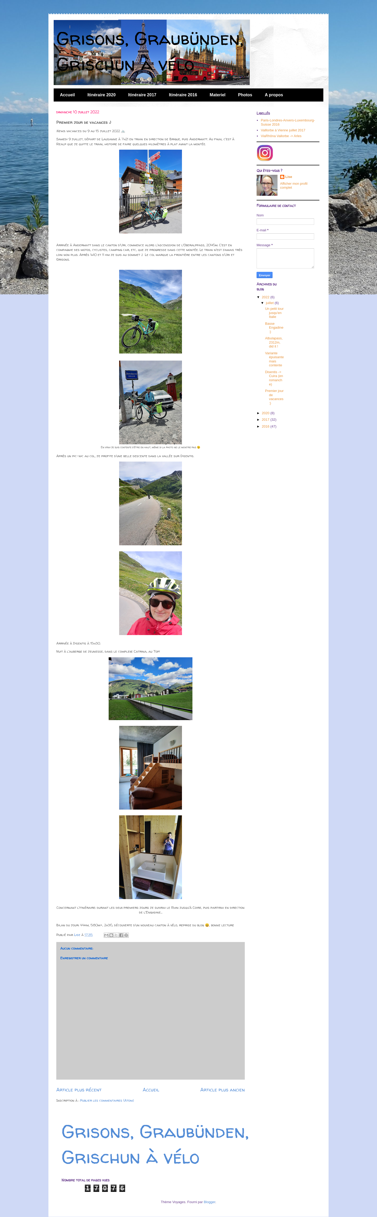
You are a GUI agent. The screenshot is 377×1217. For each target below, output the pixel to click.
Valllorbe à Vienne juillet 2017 (283, 130)
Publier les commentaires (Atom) (107, 1100)
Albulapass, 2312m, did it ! (273, 342)
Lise (288, 177)
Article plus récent (79, 1089)
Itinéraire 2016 (183, 95)
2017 (266, 420)
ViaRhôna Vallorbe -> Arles (281, 136)
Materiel (217, 95)
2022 (266, 297)
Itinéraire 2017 (142, 95)
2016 (266, 426)
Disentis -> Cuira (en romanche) (274, 378)
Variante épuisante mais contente (274, 359)
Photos (245, 95)
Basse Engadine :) (274, 328)
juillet (270, 303)
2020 (266, 413)
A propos (274, 95)
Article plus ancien (222, 1089)
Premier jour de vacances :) (274, 397)
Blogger (209, 1202)
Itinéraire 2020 (101, 95)
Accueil (67, 95)
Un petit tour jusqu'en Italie (274, 313)
